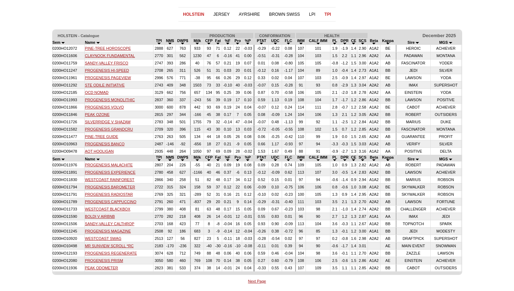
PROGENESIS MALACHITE (109, 165)
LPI (312, 14)
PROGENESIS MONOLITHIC (110, 100)
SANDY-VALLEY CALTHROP (109, 224)
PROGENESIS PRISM (104, 260)
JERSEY (221, 14)
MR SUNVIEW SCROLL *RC (109, 246)
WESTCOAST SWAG (103, 238)
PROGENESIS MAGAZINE (108, 231)
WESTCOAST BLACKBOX (107, 209)
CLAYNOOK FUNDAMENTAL (110, 56)
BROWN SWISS (284, 14)
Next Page (257, 281)
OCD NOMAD (96, 92)
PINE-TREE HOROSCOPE (108, 48)
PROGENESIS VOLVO (104, 107)
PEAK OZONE (97, 114)
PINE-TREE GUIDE (101, 136)
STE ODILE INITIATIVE (105, 85)
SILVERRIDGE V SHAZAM (107, 122)
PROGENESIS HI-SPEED (107, 70)
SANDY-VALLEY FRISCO (106, 63)
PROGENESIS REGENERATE (111, 253)
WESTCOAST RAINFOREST (109, 180)
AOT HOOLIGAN (99, 151)
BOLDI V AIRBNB (100, 216)
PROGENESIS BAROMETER (110, 187)
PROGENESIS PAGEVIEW (108, 78)
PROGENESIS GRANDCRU (109, 129)
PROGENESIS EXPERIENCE (110, 172)
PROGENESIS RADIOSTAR (109, 194)
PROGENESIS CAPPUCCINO (110, 202)
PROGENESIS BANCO (104, 144)
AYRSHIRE (249, 14)
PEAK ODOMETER (101, 268)
